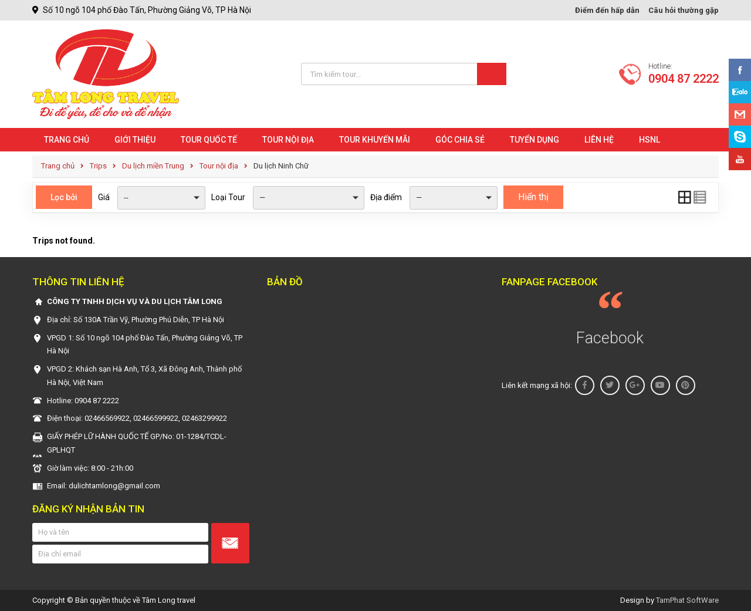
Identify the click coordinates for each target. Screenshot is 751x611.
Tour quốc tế (209, 139)
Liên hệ (599, 139)
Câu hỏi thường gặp (683, 10)
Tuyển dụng (534, 139)
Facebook (610, 338)
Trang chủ (66, 139)
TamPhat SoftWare (687, 600)
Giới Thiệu (134, 139)
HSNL (649, 139)
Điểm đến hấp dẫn (607, 10)
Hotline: (683, 74)
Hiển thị (533, 196)
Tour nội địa (288, 139)
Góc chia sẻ (460, 139)
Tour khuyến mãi (374, 139)
